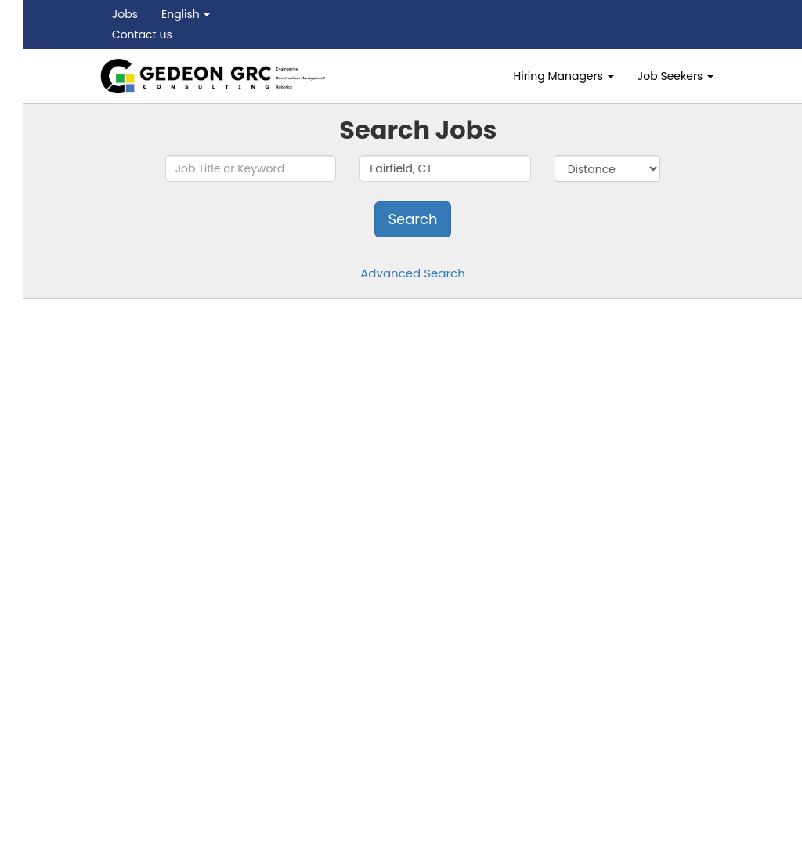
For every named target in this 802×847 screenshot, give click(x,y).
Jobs (125, 14)
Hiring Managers (564, 76)
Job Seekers (675, 76)
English (186, 14)
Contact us (142, 34)
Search (412, 219)
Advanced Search (412, 273)
